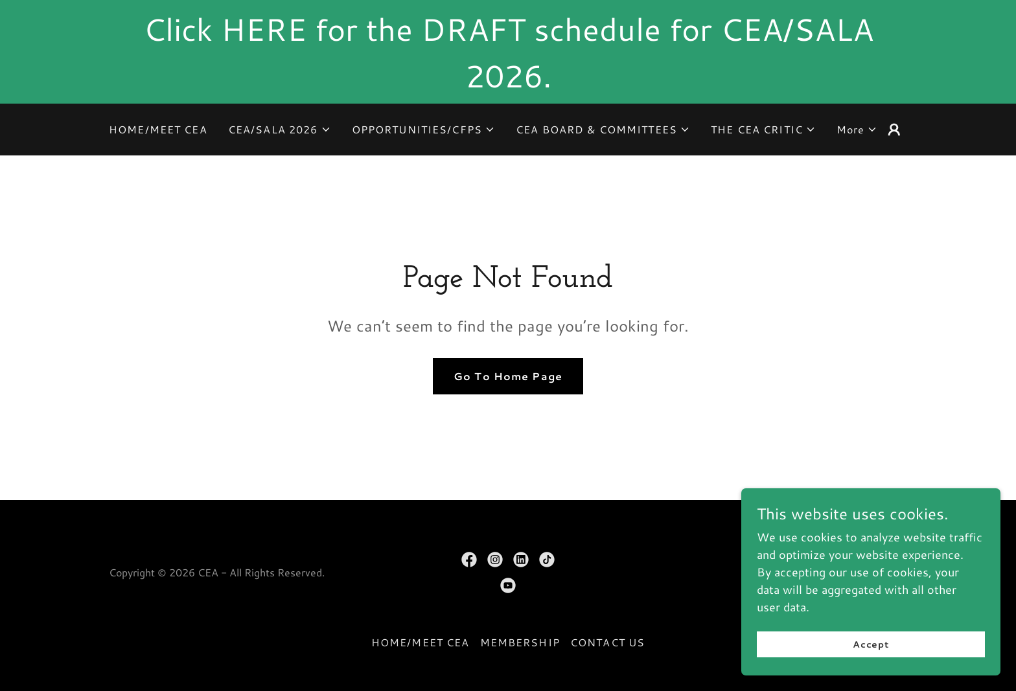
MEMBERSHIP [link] (520, 642)
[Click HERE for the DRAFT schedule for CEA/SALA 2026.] (508, 51)
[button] (279, 129)
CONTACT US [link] (607, 642)
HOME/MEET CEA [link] (158, 129)
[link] (469, 559)
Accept (871, 644)
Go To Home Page (508, 375)
